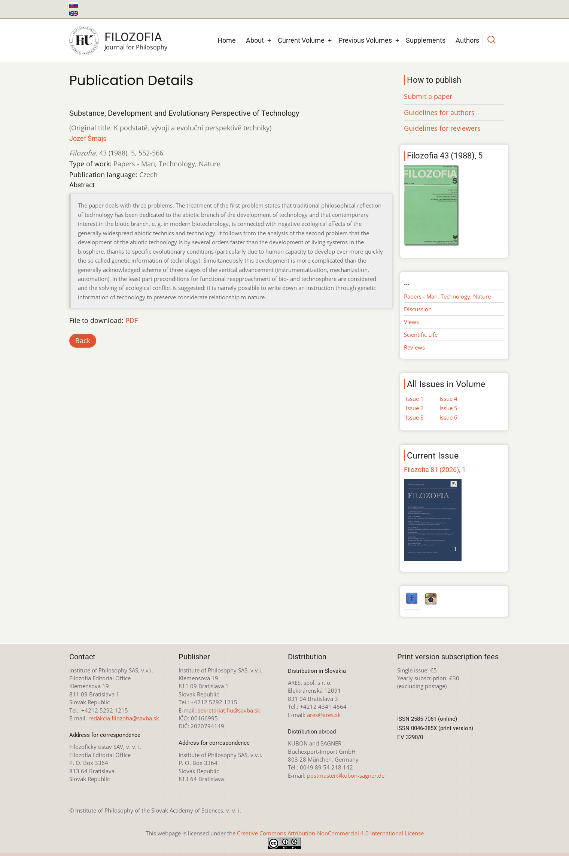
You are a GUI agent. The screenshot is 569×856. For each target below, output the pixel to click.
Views (411, 322)
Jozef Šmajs (87, 138)
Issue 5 (448, 408)
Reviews (414, 347)
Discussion (418, 309)
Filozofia (133, 37)
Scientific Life (421, 334)
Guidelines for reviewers (442, 128)
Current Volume (301, 40)
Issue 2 (415, 408)
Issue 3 (415, 417)
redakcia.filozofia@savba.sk (123, 718)
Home (226, 40)
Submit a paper (428, 96)
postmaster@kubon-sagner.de (345, 775)
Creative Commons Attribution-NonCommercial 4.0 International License (330, 833)
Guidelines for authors (439, 112)
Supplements (425, 40)
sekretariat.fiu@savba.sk (229, 710)
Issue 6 (448, 417)
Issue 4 (448, 398)
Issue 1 (415, 398)
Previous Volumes (365, 40)
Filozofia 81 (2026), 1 (435, 470)
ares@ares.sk (324, 715)
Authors (467, 40)
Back (82, 340)
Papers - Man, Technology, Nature (447, 296)
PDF (131, 320)
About (255, 40)
